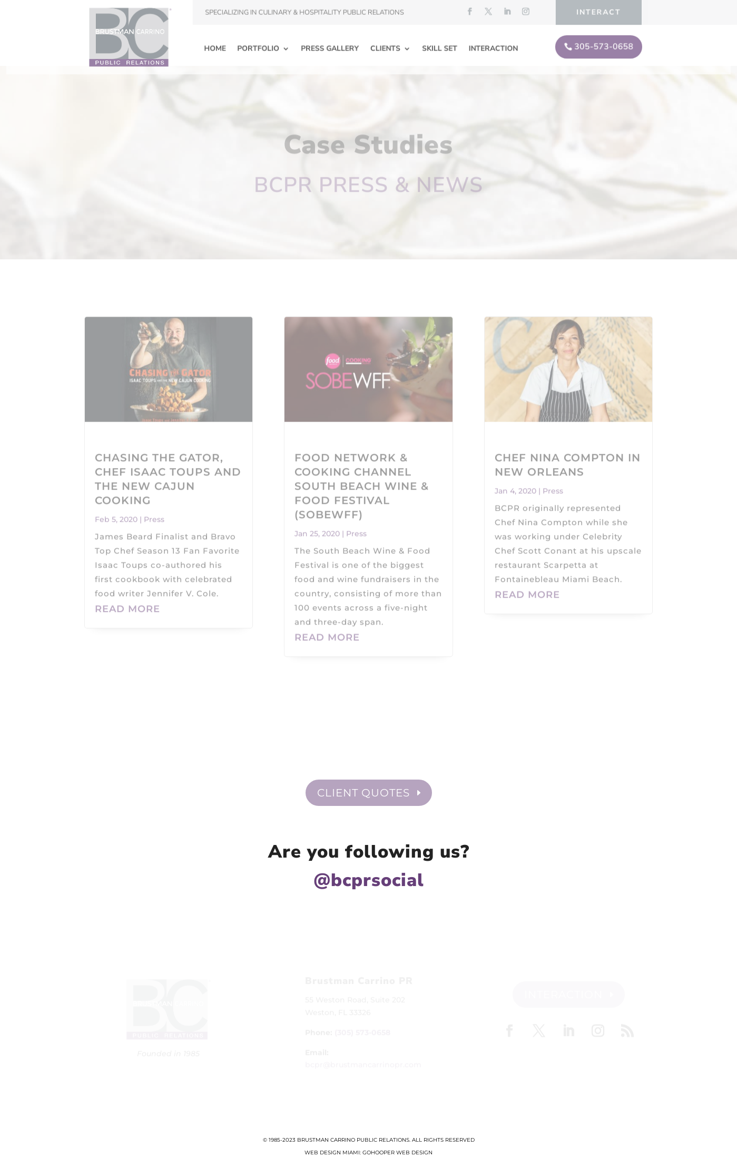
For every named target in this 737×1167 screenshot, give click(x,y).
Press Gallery (330, 47)
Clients (385, 47)
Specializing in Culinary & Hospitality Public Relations (305, 12)
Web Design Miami (332, 1152)
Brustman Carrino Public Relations (353, 1139)
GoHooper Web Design (397, 1152)
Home (217, 47)
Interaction (491, 47)
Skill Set (438, 47)
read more (127, 600)
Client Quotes (363, 792)
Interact (595, 12)
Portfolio (260, 47)
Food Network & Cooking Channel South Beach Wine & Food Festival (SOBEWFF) (361, 477)
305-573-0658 (601, 45)
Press (154, 511)
